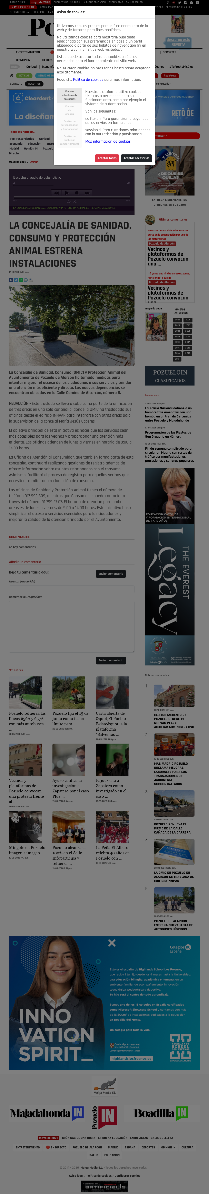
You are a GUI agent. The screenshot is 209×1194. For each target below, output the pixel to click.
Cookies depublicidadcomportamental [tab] (69, 140)
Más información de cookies (108, 142)
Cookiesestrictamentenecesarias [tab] (69, 95)
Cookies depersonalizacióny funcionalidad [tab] (69, 125)
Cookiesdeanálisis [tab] (69, 110)
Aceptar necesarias (136, 158)
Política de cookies (88, 80)
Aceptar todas (107, 158)
